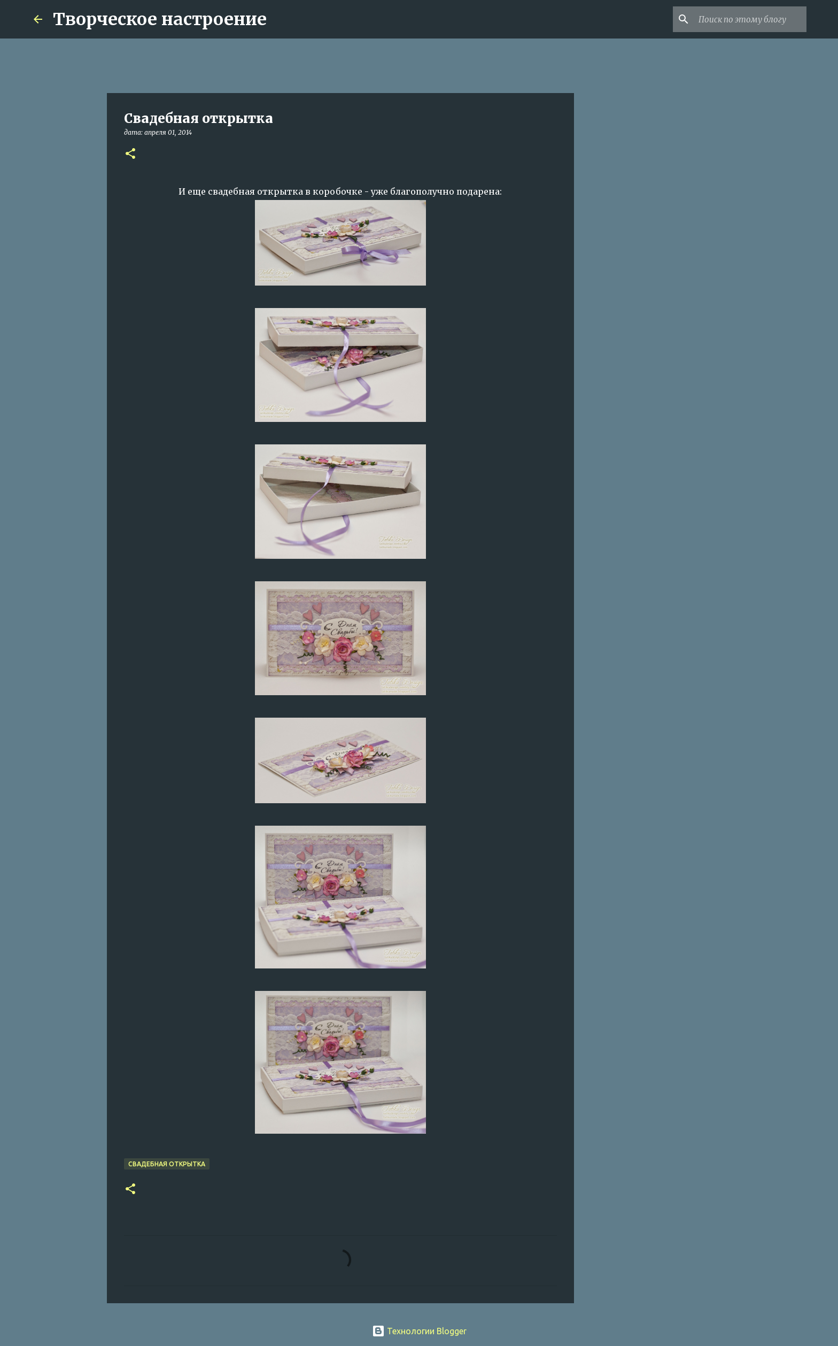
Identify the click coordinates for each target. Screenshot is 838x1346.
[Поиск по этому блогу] (750, 19)
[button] (130, 154)
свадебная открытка (166, 1163)
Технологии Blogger (419, 1331)
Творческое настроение (160, 19)
